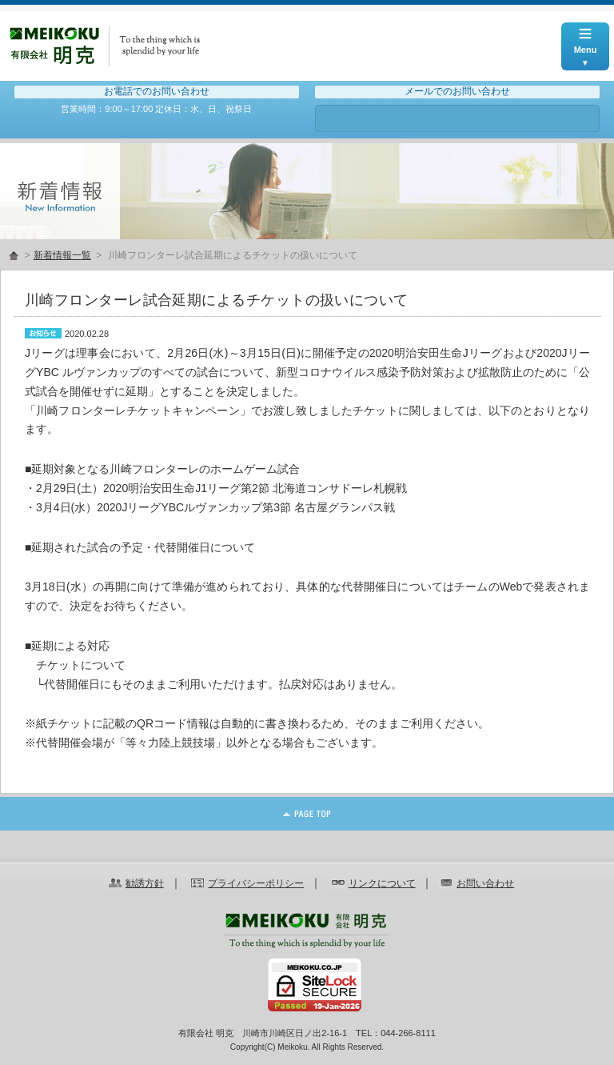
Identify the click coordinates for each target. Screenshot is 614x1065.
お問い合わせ (457, 118)
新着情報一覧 (62, 255)
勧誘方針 (145, 883)
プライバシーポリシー (256, 883)
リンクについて (382, 883)
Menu (585, 38)
